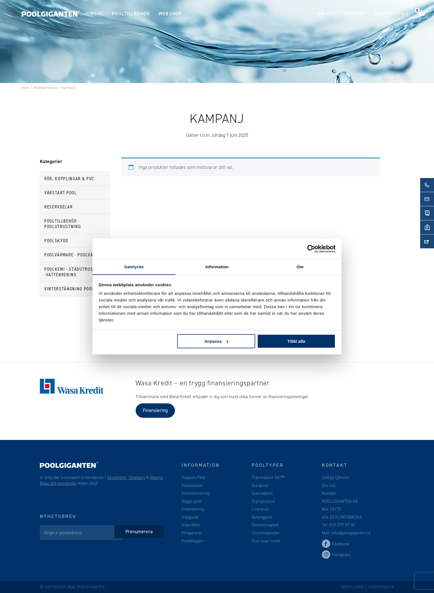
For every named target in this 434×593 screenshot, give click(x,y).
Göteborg (136, 477)
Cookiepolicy (381, 587)
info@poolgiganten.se (350, 533)
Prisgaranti (192, 533)
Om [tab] (299, 266)
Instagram (336, 555)
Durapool (260, 485)
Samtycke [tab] (134, 266)
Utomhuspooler (266, 533)
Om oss (326, 13)
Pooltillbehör (131, 13)
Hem (25, 87)
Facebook (335, 544)
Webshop (170, 13)
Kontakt (355, 13)
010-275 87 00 (342, 525)
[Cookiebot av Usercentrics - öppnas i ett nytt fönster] (311, 248)
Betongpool (262, 517)
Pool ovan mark (266, 541)
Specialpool (262, 493)
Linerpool (260, 509)
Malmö (156, 477)
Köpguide (190, 517)
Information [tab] (217, 266)
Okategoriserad (45, 87)
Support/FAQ (391, 13)
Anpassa (216, 341)
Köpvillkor (191, 525)
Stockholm (116, 477)
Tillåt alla (296, 341)
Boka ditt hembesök (58, 483)
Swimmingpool (265, 525)
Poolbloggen (193, 541)
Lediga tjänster (335, 477)
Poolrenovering (196, 493)
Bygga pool (192, 501)
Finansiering (155, 410)
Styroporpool (263, 501)
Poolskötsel (192, 485)
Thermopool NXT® (268, 477)
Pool (97, 13)
